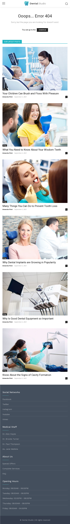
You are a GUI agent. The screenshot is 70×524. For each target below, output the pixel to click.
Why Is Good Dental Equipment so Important (27, 318)
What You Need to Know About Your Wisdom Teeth (31, 149)
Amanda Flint (7, 97)
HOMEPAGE (42, 30)
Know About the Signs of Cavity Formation (26, 374)
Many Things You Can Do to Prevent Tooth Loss (29, 206)
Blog (4, 89)
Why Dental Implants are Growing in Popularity (29, 262)
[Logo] (35, 3)
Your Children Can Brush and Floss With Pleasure (30, 93)
